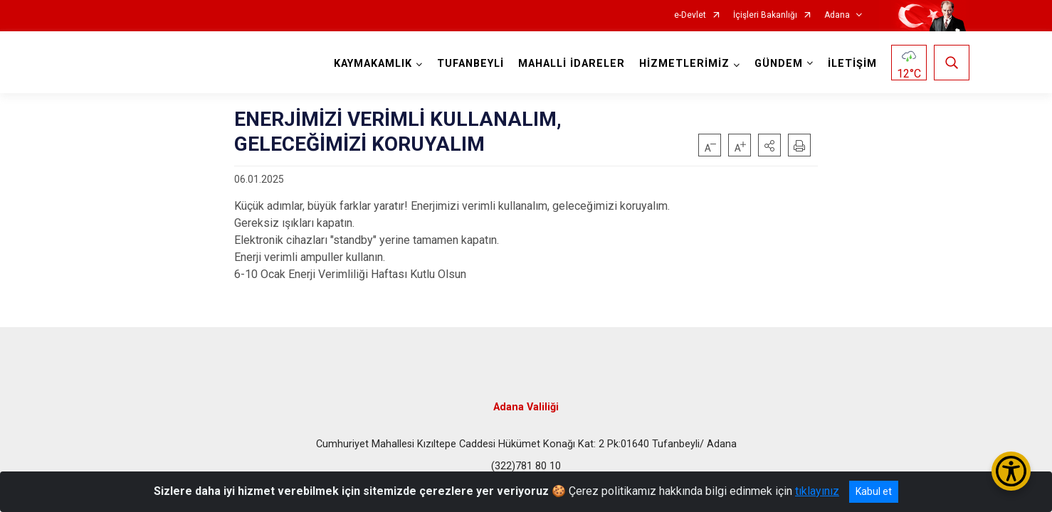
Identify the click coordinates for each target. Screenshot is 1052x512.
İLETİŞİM (852, 64)
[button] (769, 145)
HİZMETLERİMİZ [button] (684, 64)
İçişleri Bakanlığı (765, 15)
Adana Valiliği (526, 407)
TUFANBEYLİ (470, 64)
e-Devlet (690, 15)
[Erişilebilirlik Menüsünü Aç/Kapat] (1011, 471)
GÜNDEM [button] (778, 64)
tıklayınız (817, 491)
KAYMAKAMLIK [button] (373, 64)
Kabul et (874, 491)
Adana (837, 15)
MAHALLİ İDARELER (571, 64)
